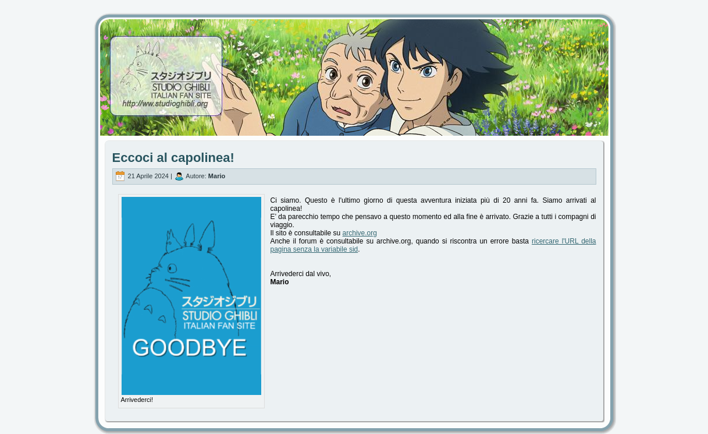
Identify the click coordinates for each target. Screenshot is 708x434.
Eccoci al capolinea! (173, 157)
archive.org (360, 233)
